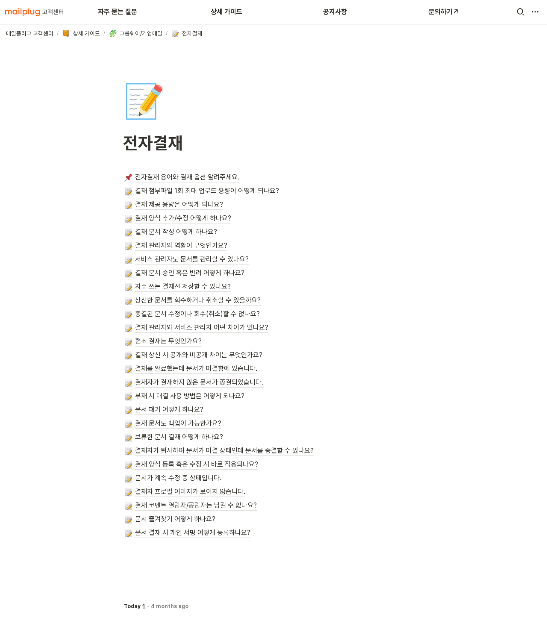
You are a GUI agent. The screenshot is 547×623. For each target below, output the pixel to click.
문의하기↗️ (444, 12)
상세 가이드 (226, 12)
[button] (520, 12)
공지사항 (335, 12)
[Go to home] (34, 12)
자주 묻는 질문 (117, 12)
